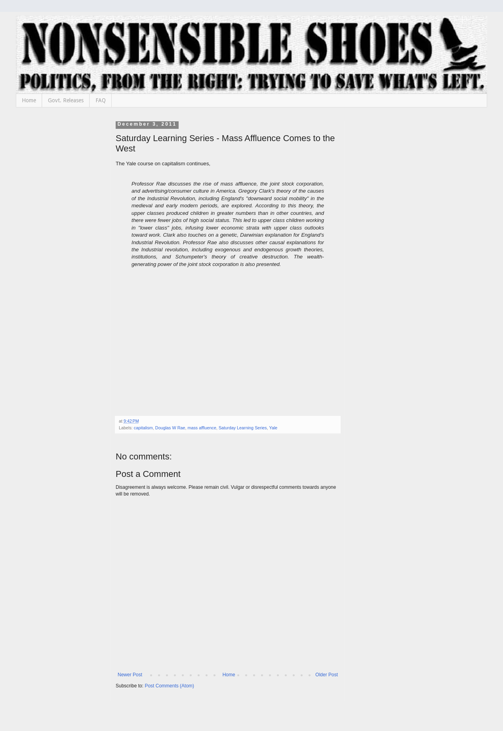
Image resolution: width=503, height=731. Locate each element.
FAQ (100, 100)
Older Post (326, 674)
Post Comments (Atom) (169, 686)
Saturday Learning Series (243, 427)
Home (29, 100)
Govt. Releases (66, 100)
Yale (273, 427)
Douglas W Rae (170, 427)
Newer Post (130, 674)
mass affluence (201, 427)
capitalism (143, 427)
